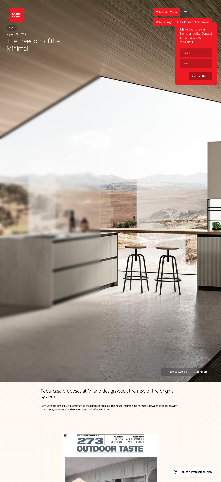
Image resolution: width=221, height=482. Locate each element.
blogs (169, 22)
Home (159, 22)
